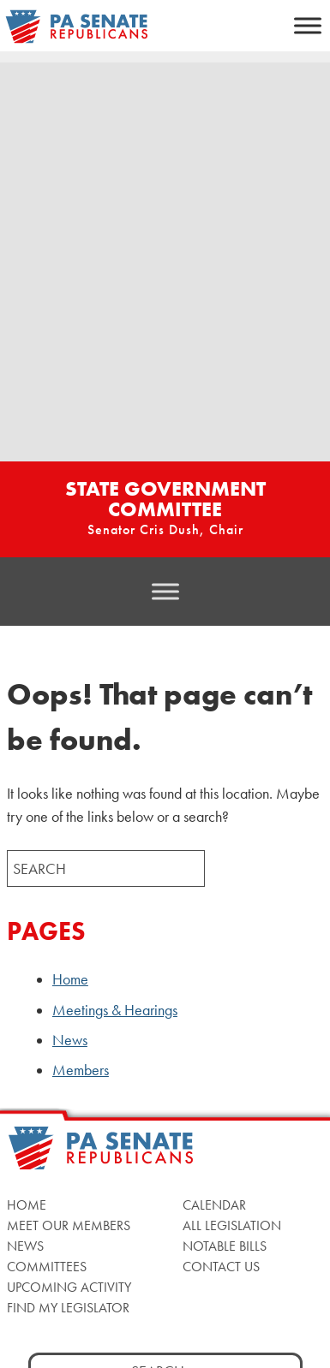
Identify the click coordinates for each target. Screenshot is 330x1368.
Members (80, 1070)
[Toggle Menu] (307, 25)
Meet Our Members (68, 1225)
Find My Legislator (68, 1308)
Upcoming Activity (69, 1287)
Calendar (214, 1205)
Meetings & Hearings (114, 1010)
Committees (47, 1267)
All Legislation (232, 1225)
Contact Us (221, 1267)
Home (70, 979)
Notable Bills (225, 1246)
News (69, 1040)
